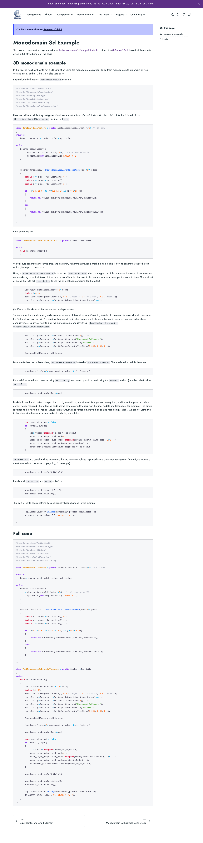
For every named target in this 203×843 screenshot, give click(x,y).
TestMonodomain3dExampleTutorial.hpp (79, 50)
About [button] (49, 15)
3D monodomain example (171, 33)
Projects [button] (121, 15)
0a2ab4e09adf (120, 50)
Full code (164, 39)
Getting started (33, 14)
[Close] (199, 4)
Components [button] (65, 15)
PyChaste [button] (105, 15)
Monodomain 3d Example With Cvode (126, 823)
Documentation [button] (86, 15)
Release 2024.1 (52, 29)
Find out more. (145, 4)
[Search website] (172, 14)
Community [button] (138, 15)
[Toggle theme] (178, 14)
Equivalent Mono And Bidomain (36, 823)
